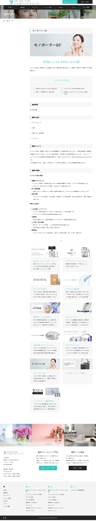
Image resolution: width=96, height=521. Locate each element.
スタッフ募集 (86, 8)
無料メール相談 (77, 469)
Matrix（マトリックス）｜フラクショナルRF (36, 491)
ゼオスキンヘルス (30, 511)
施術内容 (22, 8)
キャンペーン (35, 8)
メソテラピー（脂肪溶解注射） (77, 491)
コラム (73, 8)
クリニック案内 (48, 8)
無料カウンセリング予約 (48, 469)
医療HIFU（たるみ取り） (32, 503)
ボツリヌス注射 (29, 498)
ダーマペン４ (29, 506)
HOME (9, 8)
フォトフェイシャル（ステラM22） (34, 495)
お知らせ (61, 8)
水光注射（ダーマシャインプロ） (34, 508)
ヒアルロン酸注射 (30, 500)
